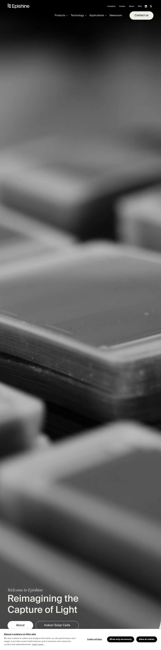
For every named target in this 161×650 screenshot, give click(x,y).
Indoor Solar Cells (57, 625)
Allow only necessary (121, 639)
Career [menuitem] (122, 6)
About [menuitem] (131, 6)
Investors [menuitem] (111, 6)
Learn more (37, 645)
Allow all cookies (146, 639)
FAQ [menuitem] (140, 6)
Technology (77, 15)
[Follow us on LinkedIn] (145, 6)
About (20, 625)
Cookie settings (94, 639)
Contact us (141, 15)
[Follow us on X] (150, 6)
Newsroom (116, 15)
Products (60, 15)
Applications (96, 15)
